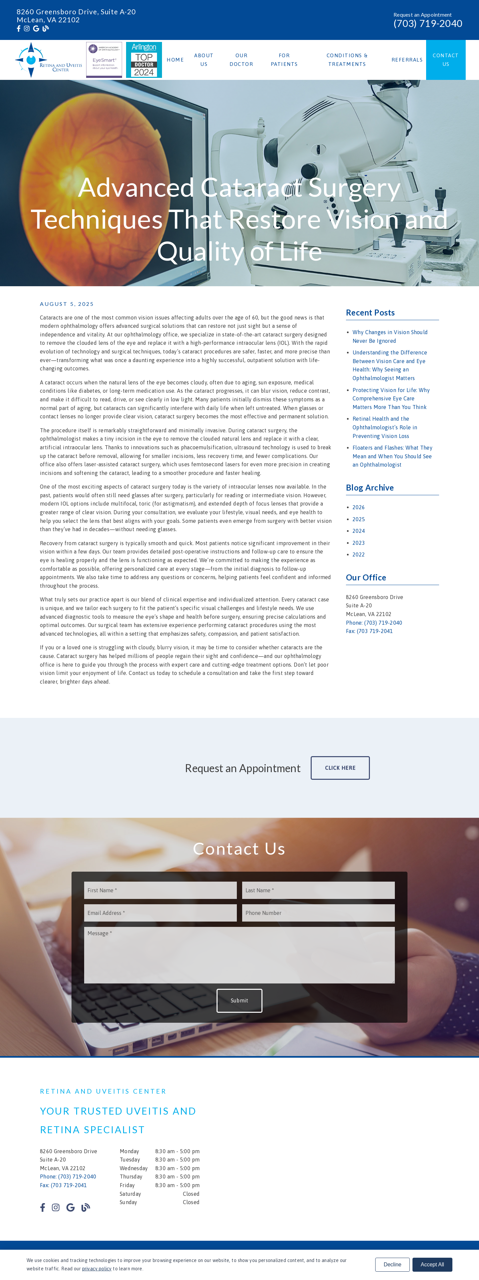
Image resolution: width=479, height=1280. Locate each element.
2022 (359, 554)
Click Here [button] (340, 768)
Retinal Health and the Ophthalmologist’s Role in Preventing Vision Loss (385, 427)
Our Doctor (241, 60)
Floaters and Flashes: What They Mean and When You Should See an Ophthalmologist (392, 456)
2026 (359, 507)
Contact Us (446, 60)
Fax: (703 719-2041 (369, 631)
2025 (359, 519)
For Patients (284, 60)
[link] (19, 28)
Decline (392, 1264)
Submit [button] (239, 1000)
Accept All (432, 1264)
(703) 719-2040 (428, 23)
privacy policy (97, 1268)
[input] (160, 890)
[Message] (239, 955)
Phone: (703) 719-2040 (374, 623)
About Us (204, 60)
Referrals (407, 60)
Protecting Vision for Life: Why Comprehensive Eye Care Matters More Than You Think (391, 398)
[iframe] (359, 1149)
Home (175, 60)
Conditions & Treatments (347, 60)
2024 (359, 531)
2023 (359, 543)
